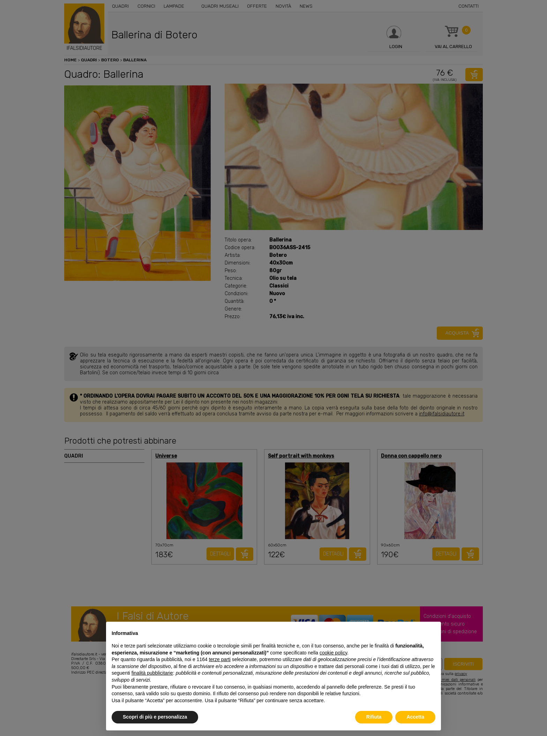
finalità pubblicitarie (152, 673)
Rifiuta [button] (374, 717)
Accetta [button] (415, 717)
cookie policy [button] (333, 653)
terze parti (220, 659)
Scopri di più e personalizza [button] (155, 717)
